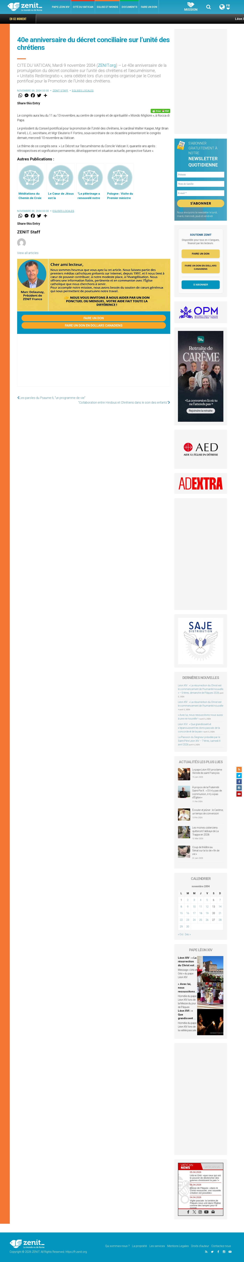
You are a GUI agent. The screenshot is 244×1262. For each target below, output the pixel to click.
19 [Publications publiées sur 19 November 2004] (207, 913)
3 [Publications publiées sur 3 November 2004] (194, 900)
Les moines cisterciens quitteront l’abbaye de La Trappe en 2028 (205, 831)
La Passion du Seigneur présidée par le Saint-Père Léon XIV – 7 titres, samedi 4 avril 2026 (199, 741)
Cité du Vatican (83, 7)
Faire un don (149, 7)
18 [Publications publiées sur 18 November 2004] (200, 913)
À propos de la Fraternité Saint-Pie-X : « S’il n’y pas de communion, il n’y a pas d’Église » (207, 792)
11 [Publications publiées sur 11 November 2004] (200, 906)
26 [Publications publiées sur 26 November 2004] (207, 920)
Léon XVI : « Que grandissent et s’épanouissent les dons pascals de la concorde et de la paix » (199, 728)
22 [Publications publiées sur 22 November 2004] (181, 920)
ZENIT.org (107, 65)
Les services (157, 1246)
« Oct (180, 934)
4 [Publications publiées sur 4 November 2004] (200, 900)
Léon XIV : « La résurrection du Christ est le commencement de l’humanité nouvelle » (200, 706)
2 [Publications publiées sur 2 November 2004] (187, 900)
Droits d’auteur (200, 1246)
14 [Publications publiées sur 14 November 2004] (220, 906)
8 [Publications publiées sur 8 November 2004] (181, 906)
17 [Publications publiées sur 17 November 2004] (194, 913)
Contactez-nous (221, 1246)
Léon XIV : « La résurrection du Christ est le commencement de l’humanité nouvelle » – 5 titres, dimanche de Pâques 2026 (200, 689)
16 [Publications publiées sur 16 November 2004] (187, 913)
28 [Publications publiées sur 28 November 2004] (220, 920)
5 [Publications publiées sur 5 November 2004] (207, 900)
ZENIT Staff (60, 90)
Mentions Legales (178, 1246)
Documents (129, 7)
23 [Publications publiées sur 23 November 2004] (187, 920)
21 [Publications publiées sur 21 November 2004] (220, 913)
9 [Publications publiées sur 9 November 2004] (187, 906)
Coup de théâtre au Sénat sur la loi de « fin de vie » (205, 850)
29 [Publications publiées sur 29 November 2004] (181, 926)
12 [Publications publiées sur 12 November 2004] (207, 906)
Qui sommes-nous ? (117, 1246)
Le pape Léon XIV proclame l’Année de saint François (207, 771)
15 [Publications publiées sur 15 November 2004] (181, 913)
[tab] (189, 1166)
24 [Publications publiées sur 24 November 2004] (194, 920)
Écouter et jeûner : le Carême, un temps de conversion (207, 812)
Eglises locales (83, 90)
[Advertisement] (93, 363)
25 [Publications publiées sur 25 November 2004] (200, 920)
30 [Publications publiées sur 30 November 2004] (187, 926)
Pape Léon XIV (60, 7)
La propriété (139, 1246)
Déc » (188, 934)
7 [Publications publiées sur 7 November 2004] (220, 900)
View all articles (27, 253)
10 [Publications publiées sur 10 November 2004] (194, 906)
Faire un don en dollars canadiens (94, 325)
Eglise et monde (107, 7)
